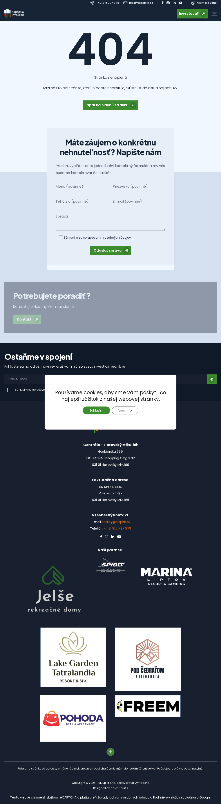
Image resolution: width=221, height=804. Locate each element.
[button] (214, 13)
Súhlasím (96, 410)
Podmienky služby (166, 797)
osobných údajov (117, 237)
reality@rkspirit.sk (116, 521)
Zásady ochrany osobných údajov (123, 797)
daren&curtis (119, 788)
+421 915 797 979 (117, 528)
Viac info (125, 410)
